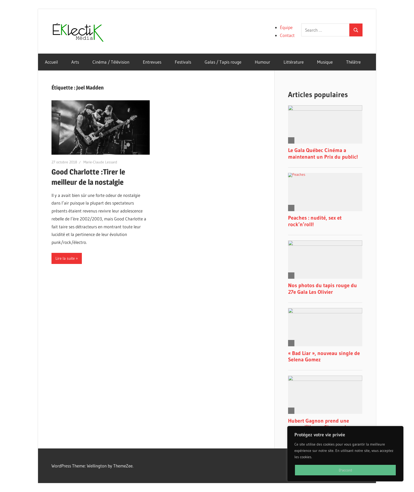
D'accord (345, 470)
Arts (75, 62)
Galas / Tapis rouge (223, 62)
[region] (345, 453)
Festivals (183, 62)
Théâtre (353, 62)
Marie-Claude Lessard (100, 162)
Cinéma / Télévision (110, 62)
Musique (325, 62)
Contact (287, 35)
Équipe (286, 27)
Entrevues (152, 62)
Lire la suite (65, 258)
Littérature (294, 62)
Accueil (51, 62)
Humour (262, 62)
